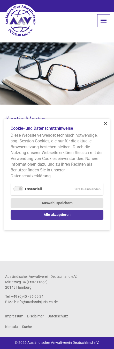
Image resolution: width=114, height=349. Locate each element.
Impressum (14, 316)
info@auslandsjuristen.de (37, 302)
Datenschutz (58, 316)
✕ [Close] (105, 123)
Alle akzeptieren (57, 215)
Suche (27, 327)
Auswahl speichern (57, 203)
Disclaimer (35, 316)
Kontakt (11, 327)
